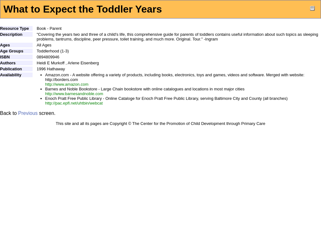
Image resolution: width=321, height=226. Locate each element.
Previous (28, 113)
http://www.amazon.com (66, 84)
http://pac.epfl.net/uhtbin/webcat (74, 103)
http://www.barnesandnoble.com (74, 93)
